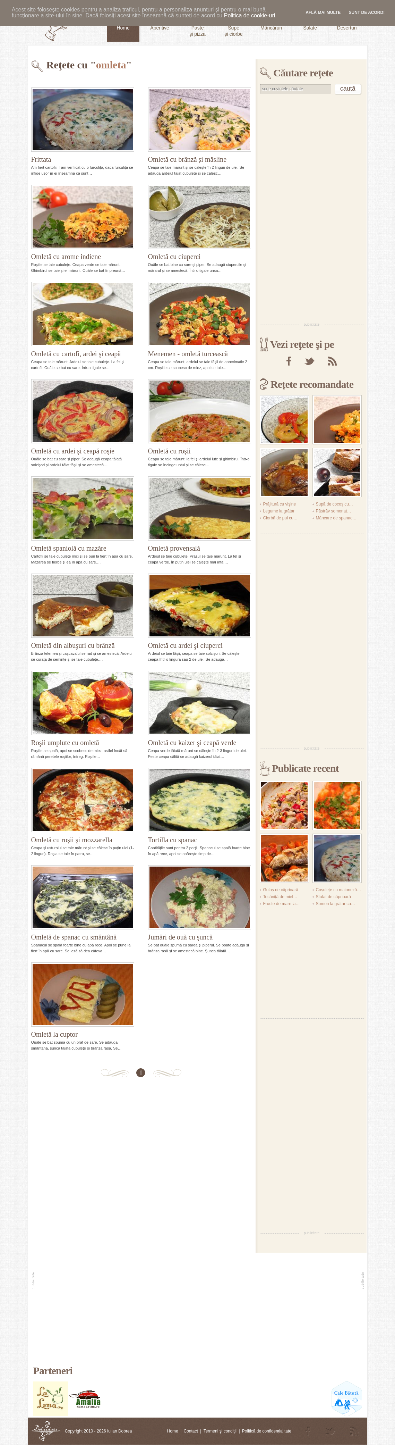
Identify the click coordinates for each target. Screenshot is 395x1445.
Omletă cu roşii (169, 451)
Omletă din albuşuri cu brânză (73, 645)
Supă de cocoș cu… (334, 504)
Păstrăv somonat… (333, 511)
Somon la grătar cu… (335, 903)
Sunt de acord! (367, 12)
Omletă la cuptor (54, 1034)
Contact (190, 1431)
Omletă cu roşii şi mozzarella (71, 840)
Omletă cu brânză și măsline (187, 159)
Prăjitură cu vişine (279, 504)
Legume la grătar (279, 511)
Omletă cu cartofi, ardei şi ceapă (76, 354)
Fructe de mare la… (281, 903)
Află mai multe (323, 12)
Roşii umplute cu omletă (65, 742)
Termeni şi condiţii (220, 1431)
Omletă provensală (174, 548)
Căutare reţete (303, 72)
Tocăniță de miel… (280, 896)
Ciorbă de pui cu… (280, 518)
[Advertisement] (281, 215)
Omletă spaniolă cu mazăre (68, 548)
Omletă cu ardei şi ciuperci (185, 645)
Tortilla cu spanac (172, 840)
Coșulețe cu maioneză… (338, 889)
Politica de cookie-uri (249, 15)
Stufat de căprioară (333, 896)
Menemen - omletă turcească (188, 354)
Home (172, 1431)
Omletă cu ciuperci (174, 256)
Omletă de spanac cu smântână (74, 937)
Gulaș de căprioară (280, 889)
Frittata (41, 159)
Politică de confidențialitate (266, 1431)
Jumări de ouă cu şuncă (180, 937)
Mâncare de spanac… (336, 518)
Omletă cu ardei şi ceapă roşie (72, 451)
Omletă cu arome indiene (66, 256)
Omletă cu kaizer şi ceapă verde (192, 742)
